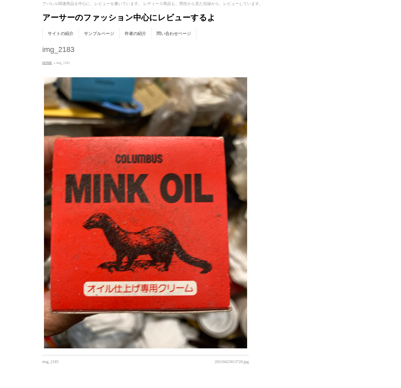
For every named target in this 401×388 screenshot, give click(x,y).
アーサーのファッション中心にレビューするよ (128, 17)
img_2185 (50, 361)
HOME (47, 63)
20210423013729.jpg (232, 361)
